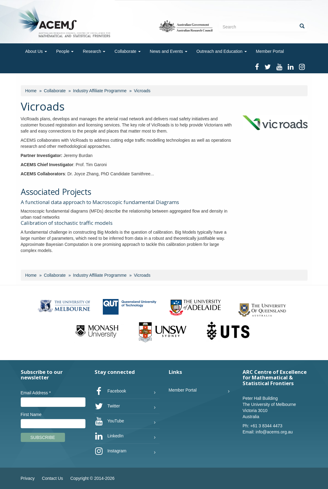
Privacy (28, 478)
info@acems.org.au (274, 431)
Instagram (110, 451)
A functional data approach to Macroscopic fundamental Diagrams (100, 202)
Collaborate (127, 51)
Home (31, 90)
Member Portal (270, 51)
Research (94, 51)
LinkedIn (109, 436)
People (65, 51)
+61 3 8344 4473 (266, 425)
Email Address (36, 392)
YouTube (109, 421)
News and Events (168, 51)
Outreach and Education (221, 51)
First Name (31, 414)
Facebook (110, 391)
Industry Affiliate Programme (100, 90)
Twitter (107, 406)
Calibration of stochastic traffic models (67, 222)
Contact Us (52, 478)
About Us (36, 51)
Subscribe (43, 437)
